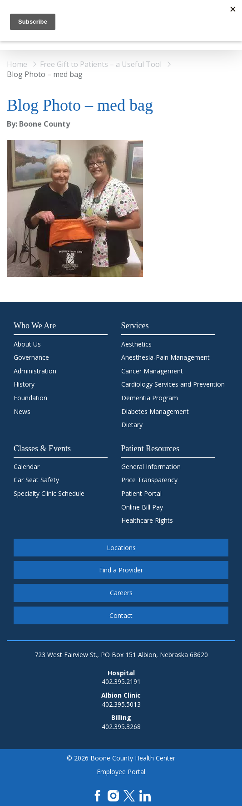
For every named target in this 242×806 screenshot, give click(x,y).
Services (135, 325)
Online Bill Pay (142, 507)
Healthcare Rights (147, 520)
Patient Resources (150, 448)
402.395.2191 (121, 681)
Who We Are (35, 325)
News (22, 411)
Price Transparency (149, 479)
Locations (121, 547)
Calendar (27, 466)
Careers (121, 592)
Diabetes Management (155, 411)
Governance (31, 357)
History (24, 384)
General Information (151, 466)
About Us (27, 344)
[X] (129, 795)
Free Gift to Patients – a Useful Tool (101, 64)
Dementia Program (149, 397)
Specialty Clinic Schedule (49, 493)
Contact (121, 615)
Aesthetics (136, 344)
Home (17, 64)
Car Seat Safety (36, 479)
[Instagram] (113, 795)
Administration (35, 371)
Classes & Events (42, 448)
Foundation (30, 397)
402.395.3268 (121, 726)
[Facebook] (97, 795)
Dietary (132, 424)
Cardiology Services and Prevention (173, 384)
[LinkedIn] (145, 795)
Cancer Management (152, 371)
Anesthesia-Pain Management (165, 357)
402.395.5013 (121, 704)
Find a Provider (121, 570)
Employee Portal (121, 771)
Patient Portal (141, 493)
